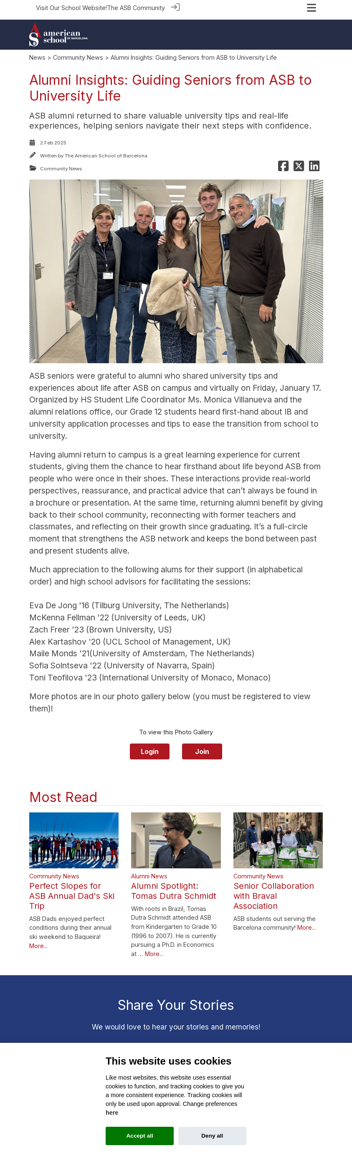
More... (38, 941)
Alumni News (149, 871)
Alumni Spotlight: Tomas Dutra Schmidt (173, 887)
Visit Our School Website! (71, 7)
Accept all (140, 1136)
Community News (78, 53)
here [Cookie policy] (112, 1112)
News (37, 53)
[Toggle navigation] (311, 7)
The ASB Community (136, 7)
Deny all (212, 1136)
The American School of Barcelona (106, 151)
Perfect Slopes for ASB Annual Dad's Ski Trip (71, 892)
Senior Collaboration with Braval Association (273, 892)
